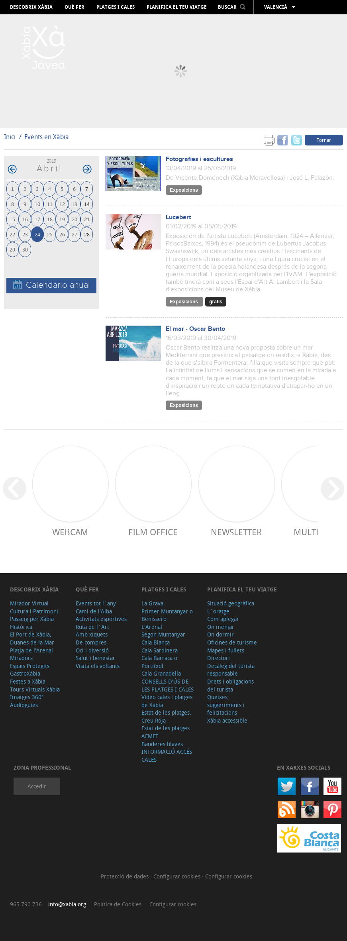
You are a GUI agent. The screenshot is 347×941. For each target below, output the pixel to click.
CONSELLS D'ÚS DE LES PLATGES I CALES (167, 685)
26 (62, 234)
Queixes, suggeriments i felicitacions (226, 704)
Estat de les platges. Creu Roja (166, 716)
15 (12, 219)
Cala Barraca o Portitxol (159, 662)
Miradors (21, 658)
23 (25, 234)
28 (87, 234)
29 (12, 249)
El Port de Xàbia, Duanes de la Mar (32, 638)
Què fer (74, 7)
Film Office (153, 532)
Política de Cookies (117, 904)
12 (62, 203)
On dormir (220, 634)
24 (37, 234)
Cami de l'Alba (94, 611)
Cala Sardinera (159, 650)
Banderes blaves (162, 744)
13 (74, 203)
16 (25, 219)
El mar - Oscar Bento (195, 329)
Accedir (36, 786)
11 (50, 203)
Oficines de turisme (232, 642)
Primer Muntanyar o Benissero (167, 615)
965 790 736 (26, 904)
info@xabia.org (67, 904)
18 (50, 219)
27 (74, 234)
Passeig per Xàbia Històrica (32, 623)
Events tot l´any (96, 603)
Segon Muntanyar (163, 634)
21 (87, 219)
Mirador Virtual (29, 603)
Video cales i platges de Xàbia (166, 701)
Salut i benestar (95, 658)
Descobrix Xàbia (31, 7)
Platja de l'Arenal (31, 650)
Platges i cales (115, 7)
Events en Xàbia (46, 136)
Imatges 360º (26, 697)
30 (25, 249)
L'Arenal (151, 627)
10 (37, 203)
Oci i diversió (92, 650)
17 (37, 219)
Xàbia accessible (227, 720)
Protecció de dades (125, 876)
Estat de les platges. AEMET (166, 732)
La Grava (152, 603)
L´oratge (218, 611)
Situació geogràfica (230, 603)
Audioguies (24, 705)
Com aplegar (223, 619)
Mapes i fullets (225, 650)
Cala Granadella (161, 673)
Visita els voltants (98, 666)
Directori (218, 658)
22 (12, 234)
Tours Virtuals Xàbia (35, 689)
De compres (91, 642)
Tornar (324, 140)
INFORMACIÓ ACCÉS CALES (166, 755)
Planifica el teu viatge (177, 7)
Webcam (70, 532)
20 (74, 219)
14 (87, 203)
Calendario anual (51, 285)
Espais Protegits (29, 666)
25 (50, 234)
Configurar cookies (177, 876)
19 (62, 219)
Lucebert (178, 217)
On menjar (220, 627)
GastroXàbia (25, 673)
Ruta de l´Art (92, 627)
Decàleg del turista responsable (231, 670)
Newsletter (236, 532)
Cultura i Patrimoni (34, 611)
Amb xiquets (92, 634)
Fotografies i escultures (199, 159)
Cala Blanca (155, 642)
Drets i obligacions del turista (230, 685)
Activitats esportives (101, 619)
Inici (10, 136)
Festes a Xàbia (27, 681)
